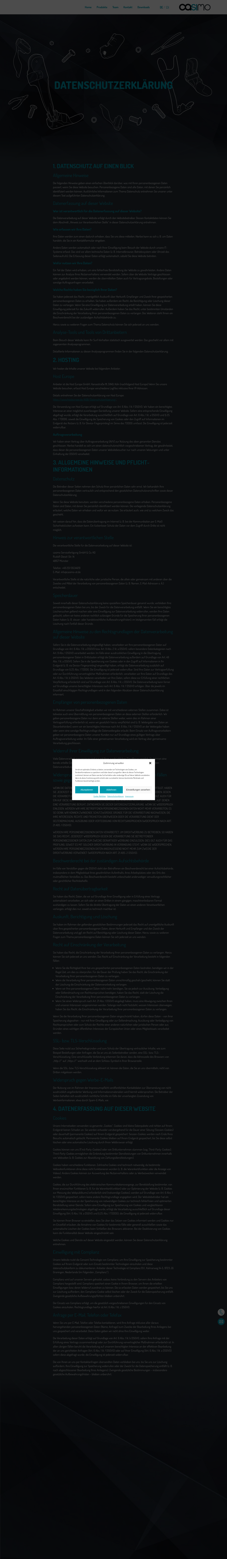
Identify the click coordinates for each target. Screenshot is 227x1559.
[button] (150, 763)
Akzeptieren (86, 789)
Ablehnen (111, 789)
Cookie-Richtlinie (99, 796)
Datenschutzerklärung (115, 796)
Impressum (129, 796)
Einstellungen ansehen (138, 789)
